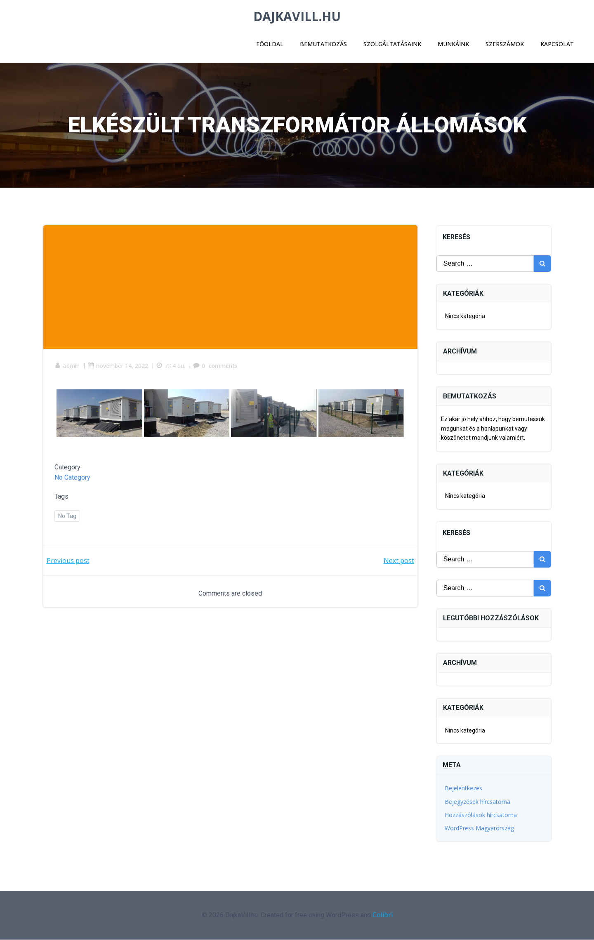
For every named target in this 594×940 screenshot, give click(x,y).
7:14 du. (171, 368)
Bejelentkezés (464, 788)
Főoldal (269, 43)
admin (68, 368)
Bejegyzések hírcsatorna (478, 802)
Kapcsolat (556, 43)
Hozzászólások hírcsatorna (481, 815)
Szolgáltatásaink (392, 43)
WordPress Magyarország (479, 829)
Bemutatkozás (322, 43)
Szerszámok (504, 43)
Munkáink (453, 43)
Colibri (382, 915)
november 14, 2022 (119, 368)
